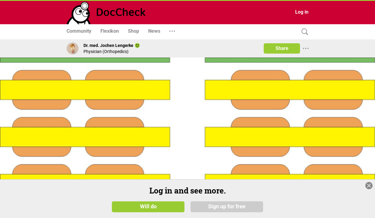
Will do (148, 206)
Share (282, 48)
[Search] (303, 32)
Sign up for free (227, 206)
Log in (301, 12)
